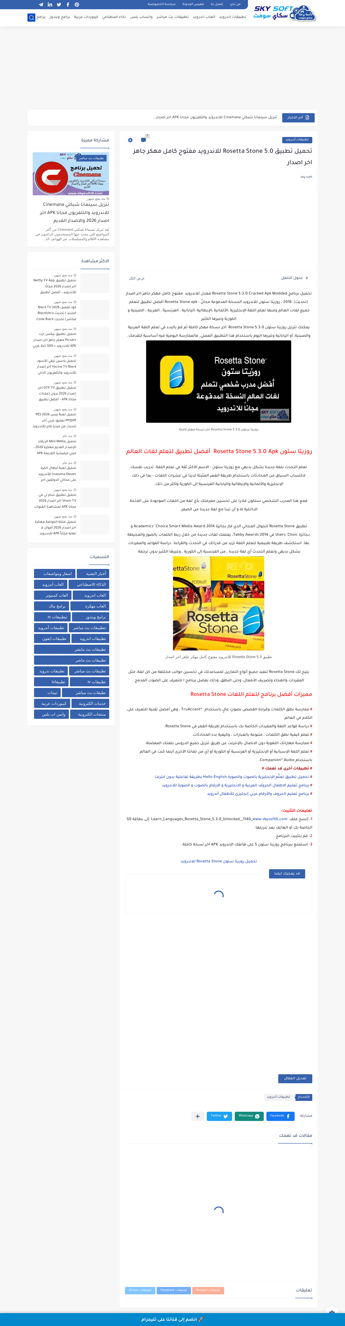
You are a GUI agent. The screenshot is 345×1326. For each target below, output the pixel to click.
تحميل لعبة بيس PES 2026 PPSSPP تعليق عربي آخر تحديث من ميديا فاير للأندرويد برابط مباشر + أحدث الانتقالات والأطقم (54, 421)
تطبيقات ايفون (54, 638)
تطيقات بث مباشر (91, 692)
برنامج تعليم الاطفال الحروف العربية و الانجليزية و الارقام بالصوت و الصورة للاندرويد (235, 786)
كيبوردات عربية (86, 17)
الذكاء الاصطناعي (91, 584)
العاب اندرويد (204, 17)
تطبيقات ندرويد (51, 671)
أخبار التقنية (96, 573)
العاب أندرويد (53, 584)
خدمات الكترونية (92, 703)
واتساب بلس (141, 17)
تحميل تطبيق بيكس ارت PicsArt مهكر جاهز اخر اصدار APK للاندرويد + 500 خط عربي (54, 340)
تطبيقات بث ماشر (91, 660)
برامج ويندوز (60, 17)
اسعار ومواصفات (58, 573)
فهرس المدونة (193, 4)
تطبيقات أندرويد (297, 140)
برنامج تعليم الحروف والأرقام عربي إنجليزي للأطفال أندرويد (258, 794)
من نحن (235, 4)
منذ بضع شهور (96, 199)
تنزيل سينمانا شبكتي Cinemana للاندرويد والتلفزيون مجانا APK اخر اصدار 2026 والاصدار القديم (74, 213)
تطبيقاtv (58, 681)
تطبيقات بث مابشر (90, 649)
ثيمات (52, 692)
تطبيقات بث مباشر (173, 17)
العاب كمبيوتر (57, 595)
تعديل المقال (295, 1079)
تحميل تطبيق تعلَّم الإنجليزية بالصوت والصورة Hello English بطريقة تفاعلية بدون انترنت (232, 777)
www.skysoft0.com (269, 820)
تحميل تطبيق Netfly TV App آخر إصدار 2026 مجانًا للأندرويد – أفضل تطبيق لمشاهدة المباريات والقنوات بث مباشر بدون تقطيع (54, 287)
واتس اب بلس (53, 714)
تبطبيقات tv (57, 617)
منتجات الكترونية (92, 714)
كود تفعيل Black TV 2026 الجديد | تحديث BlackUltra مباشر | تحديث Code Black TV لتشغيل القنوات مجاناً (56, 314)
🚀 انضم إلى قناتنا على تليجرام (172, 1320)
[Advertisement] (172, 69)
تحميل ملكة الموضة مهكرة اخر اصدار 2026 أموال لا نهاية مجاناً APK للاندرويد (55, 528)
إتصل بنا (217, 4)
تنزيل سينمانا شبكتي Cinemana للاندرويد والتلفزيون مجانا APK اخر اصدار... (215, 118)
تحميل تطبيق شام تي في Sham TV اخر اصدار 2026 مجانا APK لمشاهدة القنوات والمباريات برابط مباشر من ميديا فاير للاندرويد (55, 502)
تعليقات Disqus (140, 1290)
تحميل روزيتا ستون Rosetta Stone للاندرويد (219, 862)
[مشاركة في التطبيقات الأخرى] (197, 1116)
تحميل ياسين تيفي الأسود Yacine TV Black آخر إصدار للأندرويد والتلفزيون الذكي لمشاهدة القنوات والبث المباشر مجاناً (56, 368)
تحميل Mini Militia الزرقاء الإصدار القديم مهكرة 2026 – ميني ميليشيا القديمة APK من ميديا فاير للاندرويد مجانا (54, 448)
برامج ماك (37, 17)
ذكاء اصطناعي (114, 17)
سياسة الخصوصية (162, 4)
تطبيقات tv (97, 681)
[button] (280, 1116)
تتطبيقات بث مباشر (89, 627)
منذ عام (67, 436)
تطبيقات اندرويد (232, 17)
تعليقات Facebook (174, 1290)
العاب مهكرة (95, 606)
